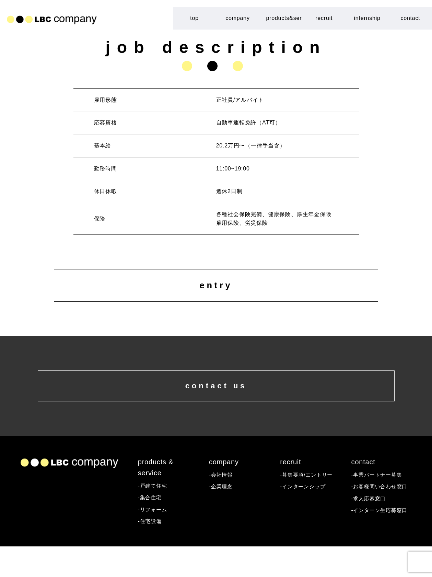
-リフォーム (153, 540)
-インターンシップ (304, 516)
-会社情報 (221, 504)
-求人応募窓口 (369, 529)
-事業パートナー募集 (378, 504)
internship (367, 18)
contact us (215, 408)
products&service (284, 18)
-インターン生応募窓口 (381, 541)
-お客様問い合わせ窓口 (381, 516)
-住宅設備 (150, 552)
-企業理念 (221, 516)
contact (410, 18)
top (194, 18)
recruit (323, 18)
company (237, 18)
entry (216, 293)
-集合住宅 (150, 527)
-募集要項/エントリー (308, 504)
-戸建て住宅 (153, 515)
